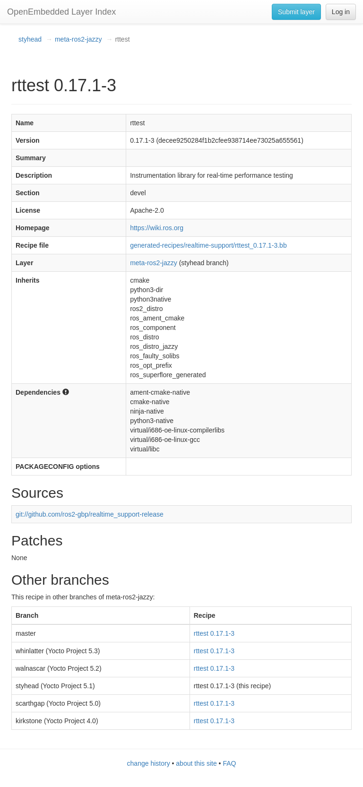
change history (148, 763)
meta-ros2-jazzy (78, 39)
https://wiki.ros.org (156, 228)
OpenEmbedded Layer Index (61, 12)
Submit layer (296, 12)
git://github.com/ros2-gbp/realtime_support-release (90, 514)
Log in (341, 12)
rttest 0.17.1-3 (214, 633)
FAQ (229, 763)
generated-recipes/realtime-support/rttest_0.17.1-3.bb (208, 245)
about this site (196, 763)
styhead (30, 39)
